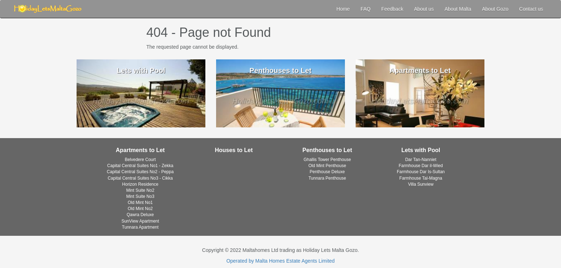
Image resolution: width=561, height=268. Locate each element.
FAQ (366, 9)
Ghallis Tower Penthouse (327, 159)
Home (343, 9)
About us (424, 9)
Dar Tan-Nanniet (420, 159)
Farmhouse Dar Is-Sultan (421, 171)
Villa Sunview (420, 184)
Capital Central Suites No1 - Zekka (140, 165)
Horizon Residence (140, 184)
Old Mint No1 (140, 202)
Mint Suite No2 (140, 190)
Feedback (392, 9)
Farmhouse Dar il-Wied (421, 165)
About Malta (457, 9)
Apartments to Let (140, 150)
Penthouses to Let (327, 150)
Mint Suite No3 (140, 196)
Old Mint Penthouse (327, 165)
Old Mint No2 (140, 208)
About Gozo (495, 9)
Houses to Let (234, 150)
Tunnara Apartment (140, 227)
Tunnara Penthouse (327, 178)
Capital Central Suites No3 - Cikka (140, 178)
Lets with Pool (420, 150)
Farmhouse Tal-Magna (420, 178)
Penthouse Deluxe (327, 171)
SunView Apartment (140, 221)
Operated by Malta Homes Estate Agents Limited (280, 261)
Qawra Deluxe (140, 214)
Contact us (531, 9)
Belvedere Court (140, 159)
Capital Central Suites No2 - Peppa (140, 171)
